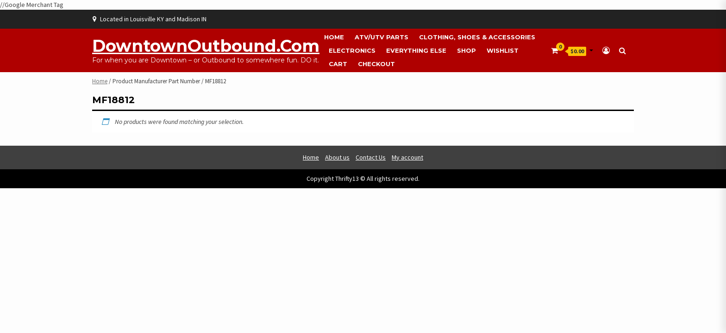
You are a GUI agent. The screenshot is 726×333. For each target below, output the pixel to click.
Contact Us (371, 157)
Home (334, 37)
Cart (338, 64)
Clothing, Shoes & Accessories (477, 37)
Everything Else (416, 50)
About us (337, 157)
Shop (466, 50)
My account (407, 157)
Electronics (352, 50)
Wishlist (503, 50)
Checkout (376, 64)
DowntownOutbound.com (205, 46)
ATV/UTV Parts (381, 37)
